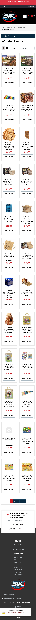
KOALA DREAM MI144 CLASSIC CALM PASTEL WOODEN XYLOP (27, 403)
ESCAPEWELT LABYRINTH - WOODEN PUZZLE (9, 255)
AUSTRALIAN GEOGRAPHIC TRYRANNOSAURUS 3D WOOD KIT (27, 71)
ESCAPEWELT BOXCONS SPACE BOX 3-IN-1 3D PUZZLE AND (9, 182)
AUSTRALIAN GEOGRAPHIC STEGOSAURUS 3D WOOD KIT (9, 71)
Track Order (18, 547)
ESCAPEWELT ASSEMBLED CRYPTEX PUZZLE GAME (27, 145)
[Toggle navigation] (25, 16)
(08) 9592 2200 (9, 594)
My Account (18, 544)
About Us (18, 572)
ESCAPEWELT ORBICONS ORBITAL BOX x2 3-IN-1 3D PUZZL (27, 256)
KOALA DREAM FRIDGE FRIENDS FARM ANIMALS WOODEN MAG (9, 366)
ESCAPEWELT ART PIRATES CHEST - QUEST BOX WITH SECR (27, 108)
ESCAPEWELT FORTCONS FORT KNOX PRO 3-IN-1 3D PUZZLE (27, 182)
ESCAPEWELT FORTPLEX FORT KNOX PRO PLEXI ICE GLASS (8, 219)
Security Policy (18, 567)
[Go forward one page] (24, 501)
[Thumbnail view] (3, 48)
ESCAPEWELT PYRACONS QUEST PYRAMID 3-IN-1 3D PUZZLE (27, 293)
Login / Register (30, 6)
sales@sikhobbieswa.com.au (13, 598)
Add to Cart (9, 83)
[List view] (7, 48)
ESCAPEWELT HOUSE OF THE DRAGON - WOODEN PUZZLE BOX (27, 220)
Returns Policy (18, 562)
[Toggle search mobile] (28, 16)
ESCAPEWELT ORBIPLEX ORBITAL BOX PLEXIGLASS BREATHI (9, 293)
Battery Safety (18, 569)
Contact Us (18, 565)
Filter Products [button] (9, 36)
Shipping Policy (18, 574)
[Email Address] (18, 520)
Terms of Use (18, 557)
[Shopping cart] (32, 16)
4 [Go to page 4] (21, 501)
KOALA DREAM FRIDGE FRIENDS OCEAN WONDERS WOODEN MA (27, 366)
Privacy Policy (16, 529)
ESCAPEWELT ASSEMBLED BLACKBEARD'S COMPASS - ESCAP (9, 145)
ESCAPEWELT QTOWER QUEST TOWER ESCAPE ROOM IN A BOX (9, 330)
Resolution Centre (18, 549)
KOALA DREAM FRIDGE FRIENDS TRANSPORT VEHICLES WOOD (9, 403)
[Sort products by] (26, 48)
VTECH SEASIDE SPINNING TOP (16, 612)
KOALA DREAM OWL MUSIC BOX (9, 439)
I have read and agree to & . (15, 528)
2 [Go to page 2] (14, 501)
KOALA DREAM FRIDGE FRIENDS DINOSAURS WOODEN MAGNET (27, 330)
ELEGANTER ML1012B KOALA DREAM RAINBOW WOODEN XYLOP (9, 108)
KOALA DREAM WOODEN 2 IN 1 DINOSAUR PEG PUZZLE (27, 477)
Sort (14, 48)
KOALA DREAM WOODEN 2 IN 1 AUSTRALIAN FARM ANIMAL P (9, 477)
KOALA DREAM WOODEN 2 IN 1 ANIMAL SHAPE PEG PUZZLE (27, 440)
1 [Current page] (11, 501)
